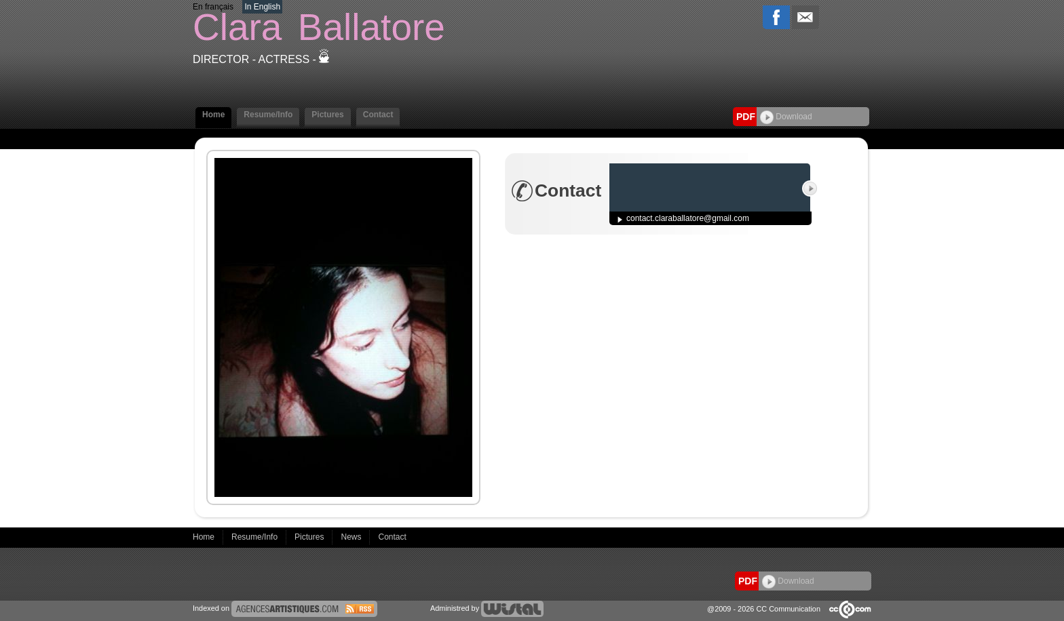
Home (213, 114)
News (352, 537)
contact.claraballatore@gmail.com (687, 218)
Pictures (327, 114)
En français (213, 7)
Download (786, 116)
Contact (378, 114)
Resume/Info (268, 114)
